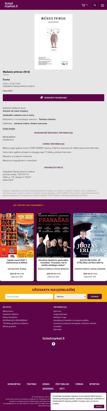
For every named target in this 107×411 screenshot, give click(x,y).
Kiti (62, 388)
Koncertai (14, 384)
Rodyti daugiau (9, 129)
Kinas (45, 384)
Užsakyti (94, 296)
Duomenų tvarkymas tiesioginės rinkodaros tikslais (75, 323)
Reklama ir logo (60, 317)
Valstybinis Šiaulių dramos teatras (19, 86)
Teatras (6, 74)
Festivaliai (62, 384)
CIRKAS (79, 384)
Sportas (94, 384)
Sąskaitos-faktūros (11, 314)
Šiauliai (6, 79)
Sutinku (99, 406)
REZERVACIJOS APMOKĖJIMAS (15, 320)
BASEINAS (48, 388)
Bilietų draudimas (10, 317)
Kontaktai (57, 326)
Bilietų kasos (8, 311)
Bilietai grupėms (9, 326)
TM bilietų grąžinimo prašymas (15, 323)
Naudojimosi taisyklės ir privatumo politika (71, 320)
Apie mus (57, 311)
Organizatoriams (60, 314)
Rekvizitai (57, 329)
